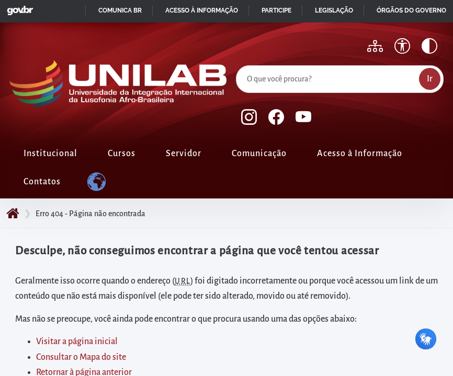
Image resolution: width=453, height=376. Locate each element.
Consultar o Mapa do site (81, 357)
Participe (276, 10)
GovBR (18, 7)
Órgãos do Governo (411, 10)
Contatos (42, 181)
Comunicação (259, 153)
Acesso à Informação (359, 153)
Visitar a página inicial (77, 341)
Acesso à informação (201, 10)
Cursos (121, 153)
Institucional (50, 153)
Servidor (183, 153)
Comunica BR (120, 10)
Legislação (334, 10)
